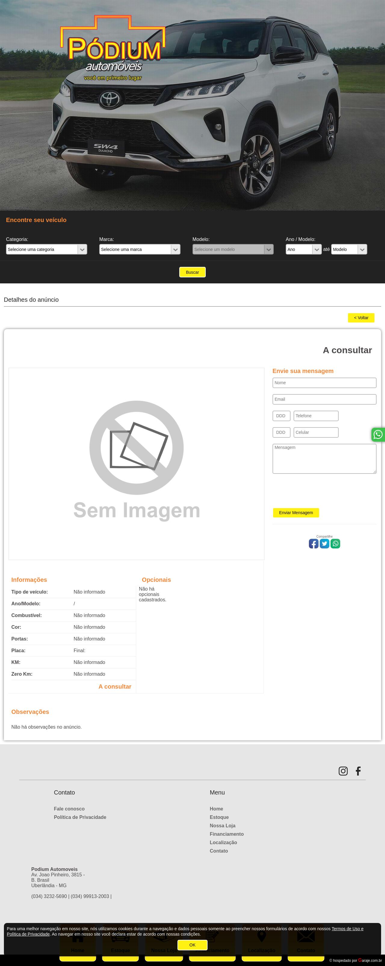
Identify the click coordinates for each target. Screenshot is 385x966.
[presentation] (318, 493)
